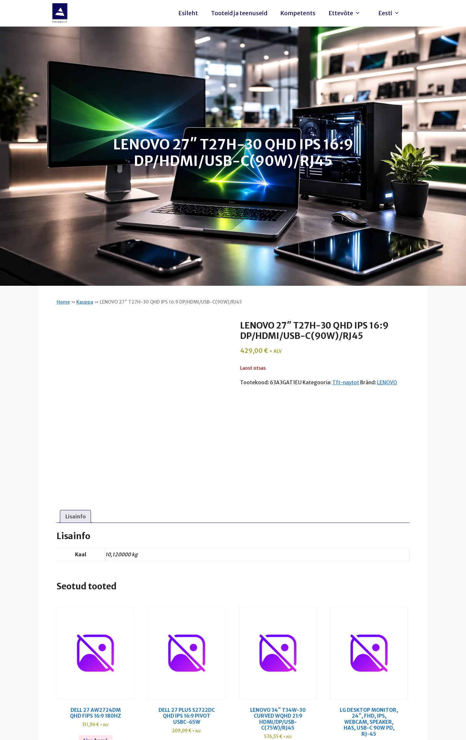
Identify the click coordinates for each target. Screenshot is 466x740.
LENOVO (387, 382)
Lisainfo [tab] (75, 517)
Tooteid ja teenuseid (239, 13)
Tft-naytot (345, 382)
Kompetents (298, 13)
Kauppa (84, 302)
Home (63, 302)
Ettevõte (346, 13)
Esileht (188, 13)
